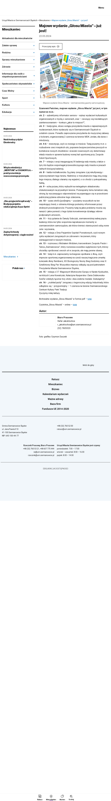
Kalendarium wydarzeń (55, 394)
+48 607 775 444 (47, 449)
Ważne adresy (55, 399)
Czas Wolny (8, 91)
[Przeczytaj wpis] (50, 46)
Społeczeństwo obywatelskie (17, 84)
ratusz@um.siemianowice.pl (69, 429)
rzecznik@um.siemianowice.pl (41, 455)
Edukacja (7, 112)
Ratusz (55, 379)
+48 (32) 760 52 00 (65, 426)
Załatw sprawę (9, 45)
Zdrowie (6, 67)
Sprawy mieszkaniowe (13, 60)
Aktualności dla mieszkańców (17, 38)
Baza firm (55, 403)
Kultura (6, 105)
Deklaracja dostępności (55, 469)
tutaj (90, 299)
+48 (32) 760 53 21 (31, 449)
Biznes (55, 389)
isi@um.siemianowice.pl (44, 452)
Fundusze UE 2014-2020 (55, 408)
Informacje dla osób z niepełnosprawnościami (14, 75)
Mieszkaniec (11, 257)
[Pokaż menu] (103, 8)
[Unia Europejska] (78, 8)
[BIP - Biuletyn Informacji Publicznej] (91, 8)
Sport (5, 98)
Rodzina (6, 52)
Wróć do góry (96, 365)
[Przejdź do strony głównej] (9, 8)
